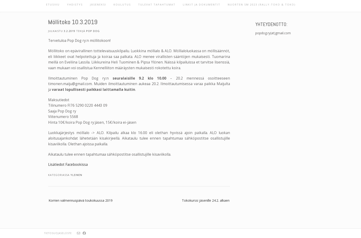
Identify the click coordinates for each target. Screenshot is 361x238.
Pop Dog (93, 31)
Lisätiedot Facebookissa (68, 164)
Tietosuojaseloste (58, 233)
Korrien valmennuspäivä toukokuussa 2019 (81, 200)
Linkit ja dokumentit (201, 4)
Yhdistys (75, 4)
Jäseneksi (98, 4)
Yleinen (76, 175)
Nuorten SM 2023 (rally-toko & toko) (261, 4)
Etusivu (53, 4)
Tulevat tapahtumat (156, 4)
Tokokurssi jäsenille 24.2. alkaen (206, 200)
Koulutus (122, 4)
